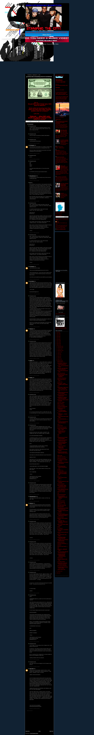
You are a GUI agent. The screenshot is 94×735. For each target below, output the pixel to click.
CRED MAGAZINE (60, 506)
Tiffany (58, 221)
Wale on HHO (59, 455)
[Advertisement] (39, 721)
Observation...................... (60, 150)
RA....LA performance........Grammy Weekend (62, 413)
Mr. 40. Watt (32, 281)
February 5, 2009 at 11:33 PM (35, 143)
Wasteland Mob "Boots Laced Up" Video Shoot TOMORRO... (62, 375)
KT (30, 182)
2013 (58, 339)
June (59, 354)
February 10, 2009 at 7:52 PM (35, 666)
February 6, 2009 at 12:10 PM (35, 326)
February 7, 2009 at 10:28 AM (34, 480)
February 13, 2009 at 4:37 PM (35, 708)
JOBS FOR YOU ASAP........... (62, 456)
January (59, 571)
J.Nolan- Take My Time (61, 569)
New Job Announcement (61, 494)
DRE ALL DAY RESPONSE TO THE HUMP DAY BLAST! (64, 166)
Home (39, 731)
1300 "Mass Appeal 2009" (61, 505)
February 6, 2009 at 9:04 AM (34, 279)
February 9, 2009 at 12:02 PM (35, 539)
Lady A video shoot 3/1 (61, 373)
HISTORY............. (63, 193)
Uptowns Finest (60, 425)
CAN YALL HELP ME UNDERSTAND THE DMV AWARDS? (62, 496)
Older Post (51, 731)
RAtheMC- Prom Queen (61, 487)
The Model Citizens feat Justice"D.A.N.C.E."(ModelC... (61, 432)
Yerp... (58, 434)
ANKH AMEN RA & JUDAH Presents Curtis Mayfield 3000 (62, 473)
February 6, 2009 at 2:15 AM (34, 180)
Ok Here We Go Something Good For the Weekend (39, 76)
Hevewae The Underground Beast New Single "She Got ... (62, 453)
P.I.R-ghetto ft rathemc (61, 561)
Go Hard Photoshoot (60, 483)
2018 (58, 332)
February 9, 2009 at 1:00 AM (34, 519)
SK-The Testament (60, 516)
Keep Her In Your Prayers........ (62, 546)
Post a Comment (29, 710)
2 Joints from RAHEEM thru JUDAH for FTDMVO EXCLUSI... (62, 443)
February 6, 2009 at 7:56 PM (34, 375)
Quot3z (31, 360)
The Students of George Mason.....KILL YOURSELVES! (61, 446)
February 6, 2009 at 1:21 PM (34, 339)
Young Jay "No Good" (61, 500)
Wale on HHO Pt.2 (60, 403)
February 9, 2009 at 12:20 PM (35, 570)
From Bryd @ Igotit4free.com (62, 406)
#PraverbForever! (33, 496)
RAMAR (58, 526)
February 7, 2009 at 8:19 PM (34, 501)
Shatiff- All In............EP (61, 503)
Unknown (31, 328)
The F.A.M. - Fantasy (61, 402)
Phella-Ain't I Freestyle (61, 491)
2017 (58, 333)
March (59, 359)
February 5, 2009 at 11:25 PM (35, 137)
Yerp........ (59, 420)
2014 (58, 337)
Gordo (58, 385)
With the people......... (61, 361)
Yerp (58, 493)
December (59, 346)
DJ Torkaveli (32, 145)
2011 (58, 342)
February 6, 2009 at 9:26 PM (34, 392)
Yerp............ (59, 479)
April (58, 357)
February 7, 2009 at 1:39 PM (34, 494)
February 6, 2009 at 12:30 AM (34, 173)
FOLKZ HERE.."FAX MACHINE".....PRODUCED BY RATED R (62, 521)
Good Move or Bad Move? (61, 378)
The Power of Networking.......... (62, 543)
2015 (58, 336)
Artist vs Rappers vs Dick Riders (61, 176)
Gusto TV (59, 499)
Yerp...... (58, 464)
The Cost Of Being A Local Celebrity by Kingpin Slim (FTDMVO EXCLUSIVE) (62, 122)
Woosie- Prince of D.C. (59, 146)
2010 (58, 343)
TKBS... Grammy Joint (61, 502)
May (58, 356)
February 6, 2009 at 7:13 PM (34, 358)
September (60, 350)
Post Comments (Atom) (34, 733)
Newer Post (27, 731)
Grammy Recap (60, 557)
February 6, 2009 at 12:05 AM (34, 159)
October (59, 349)
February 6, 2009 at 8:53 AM (34, 232)
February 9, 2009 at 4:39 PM (34, 659)
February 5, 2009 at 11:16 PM (35, 131)
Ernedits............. (60, 469)
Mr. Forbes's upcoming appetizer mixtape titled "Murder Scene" (64, 141)
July (58, 353)
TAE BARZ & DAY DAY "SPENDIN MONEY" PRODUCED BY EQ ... (61, 555)
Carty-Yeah (32, 668)
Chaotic (31, 377)
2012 (58, 340)
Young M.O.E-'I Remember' (62, 565)
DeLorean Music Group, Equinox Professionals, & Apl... (62, 467)
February (59, 360)
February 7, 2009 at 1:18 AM (34, 415)
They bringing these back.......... (62, 418)
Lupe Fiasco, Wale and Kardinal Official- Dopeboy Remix (64, 184)
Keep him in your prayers (61, 458)
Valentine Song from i (61, 542)
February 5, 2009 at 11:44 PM (35, 153)
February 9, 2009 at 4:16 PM (34, 641)
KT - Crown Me (60, 528)
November (59, 347)
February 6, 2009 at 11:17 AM (34, 293)
